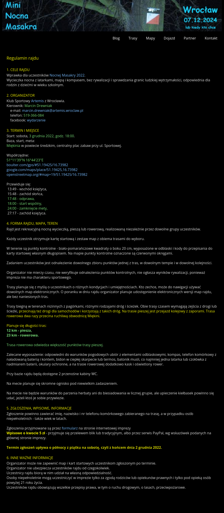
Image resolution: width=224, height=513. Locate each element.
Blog (116, 38)
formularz (70, 428)
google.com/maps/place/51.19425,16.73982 (42, 169)
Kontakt (211, 38)
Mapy (150, 38)
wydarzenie (36, 120)
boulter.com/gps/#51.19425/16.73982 (37, 164)
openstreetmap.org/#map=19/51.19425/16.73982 (47, 174)
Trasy (133, 38)
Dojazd (169, 38)
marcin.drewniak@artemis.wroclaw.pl (52, 110)
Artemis (37, 100)
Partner (190, 38)
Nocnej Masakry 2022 (66, 75)
